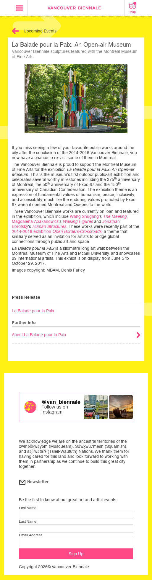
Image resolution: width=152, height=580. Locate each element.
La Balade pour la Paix (33, 310)
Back (15, 31)
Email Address (30, 535)
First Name (27, 508)
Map (132, 8)
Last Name (27, 521)
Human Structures (49, 226)
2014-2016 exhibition (58, 231)
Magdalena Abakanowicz (35, 221)
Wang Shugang (84, 216)
